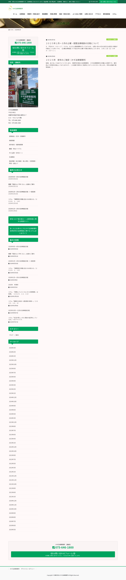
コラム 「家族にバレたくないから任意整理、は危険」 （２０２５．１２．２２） (23, 293)
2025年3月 (12, 385)
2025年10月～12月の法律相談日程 (19, 310)
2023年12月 (12, 422)
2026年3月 (12, 348)
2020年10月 (12, 509)
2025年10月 (12, 364)
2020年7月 (12, 521)
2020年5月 (12, 530)
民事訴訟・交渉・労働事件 (17, 136)
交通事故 (12, 157)
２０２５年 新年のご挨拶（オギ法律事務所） (66, 59)
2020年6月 (12, 525)
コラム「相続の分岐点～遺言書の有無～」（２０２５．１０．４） (23, 302)
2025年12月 (12, 360)
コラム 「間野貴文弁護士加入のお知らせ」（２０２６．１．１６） (22, 269)
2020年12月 (12, 501)
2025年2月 (12, 389)
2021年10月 (12, 484)
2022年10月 (12, 451)
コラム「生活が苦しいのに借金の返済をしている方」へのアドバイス (22, 319)
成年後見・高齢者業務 (16, 145)
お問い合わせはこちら (108, 2)
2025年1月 (12, 393)
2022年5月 (12, 463)
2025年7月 (12, 373)
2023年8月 (12, 426)
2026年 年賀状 (13, 285)
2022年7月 (12, 459)
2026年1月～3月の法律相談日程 (18, 209)
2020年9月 (12, 513)
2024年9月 (12, 406)
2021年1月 (12, 497)
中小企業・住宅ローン (16, 153)
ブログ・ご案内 (112, 39)
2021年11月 (12, 480)
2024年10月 (12, 401)
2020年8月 (12, 517)
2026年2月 (12, 352)
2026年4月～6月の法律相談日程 (18, 177)
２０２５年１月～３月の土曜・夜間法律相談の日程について (72, 43)
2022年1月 (12, 472)
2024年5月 (12, 414)
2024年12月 (12, 397)
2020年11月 (12, 505)
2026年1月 (12, 356)
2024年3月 (12, 418)
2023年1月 (12, 443)
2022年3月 (12, 468)
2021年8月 (12, 488)
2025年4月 (12, 381)
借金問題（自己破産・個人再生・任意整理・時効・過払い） (23, 162)
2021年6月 (12, 492)
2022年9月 (12, 455)
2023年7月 (12, 430)
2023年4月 (12, 439)
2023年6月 (12, 435)
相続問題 (12, 140)
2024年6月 (12, 410)
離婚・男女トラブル (15, 149)
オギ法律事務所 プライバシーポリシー (22, 569)
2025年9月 (12, 368)
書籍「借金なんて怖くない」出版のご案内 (21, 184)
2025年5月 (12, 377)
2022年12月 (12, 447)
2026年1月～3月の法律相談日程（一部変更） (22, 192)
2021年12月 (12, 476)
